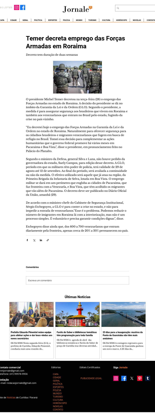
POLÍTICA (57, 383)
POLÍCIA (57, 390)
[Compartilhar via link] (47, 240)
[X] (131, 378)
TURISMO (58, 396)
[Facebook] (22, 7)
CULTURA (58, 399)
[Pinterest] (139, 378)
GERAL (56, 380)
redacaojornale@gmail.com (21, 383)
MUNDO (57, 393)
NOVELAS (58, 406)
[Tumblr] (147, 378)
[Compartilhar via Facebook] (27, 240)
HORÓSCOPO (60, 403)
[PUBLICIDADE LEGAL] (91, 378)
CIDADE (57, 377)
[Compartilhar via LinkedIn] (41, 240)
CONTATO (58, 409)
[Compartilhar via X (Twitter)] (34, 240)
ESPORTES (58, 387)
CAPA (55, 374)
